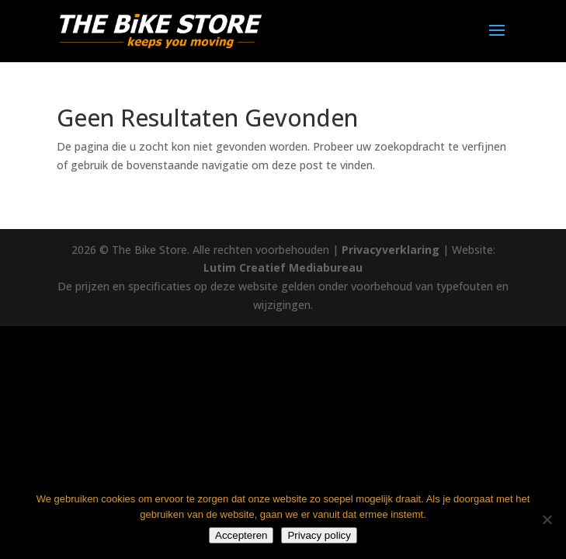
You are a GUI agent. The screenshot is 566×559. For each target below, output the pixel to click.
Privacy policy (318, 535)
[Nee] (546, 519)
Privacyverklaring (390, 249)
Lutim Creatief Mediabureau (283, 267)
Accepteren (241, 535)
